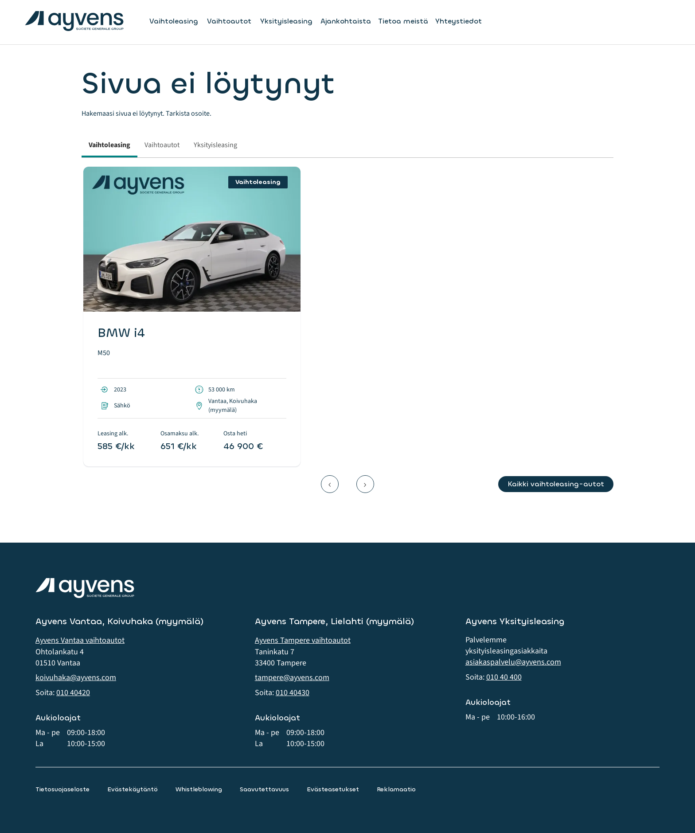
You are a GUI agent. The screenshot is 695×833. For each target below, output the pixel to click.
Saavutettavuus (264, 789)
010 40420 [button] (73, 692)
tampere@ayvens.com (292, 677)
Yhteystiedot (458, 21)
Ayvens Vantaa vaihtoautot (80, 640)
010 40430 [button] (292, 692)
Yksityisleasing (286, 21)
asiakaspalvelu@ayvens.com (513, 662)
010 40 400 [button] (504, 677)
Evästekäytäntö (132, 789)
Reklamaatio (396, 789)
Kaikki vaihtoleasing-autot (556, 484)
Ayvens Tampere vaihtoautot (303, 640)
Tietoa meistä (403, 21)
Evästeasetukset (333, 789)
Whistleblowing (199, 789)
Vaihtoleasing (173, 21)
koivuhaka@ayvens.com (75, 677)
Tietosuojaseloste (62, 789)
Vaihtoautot (229, 21)
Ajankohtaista (345, 21)
